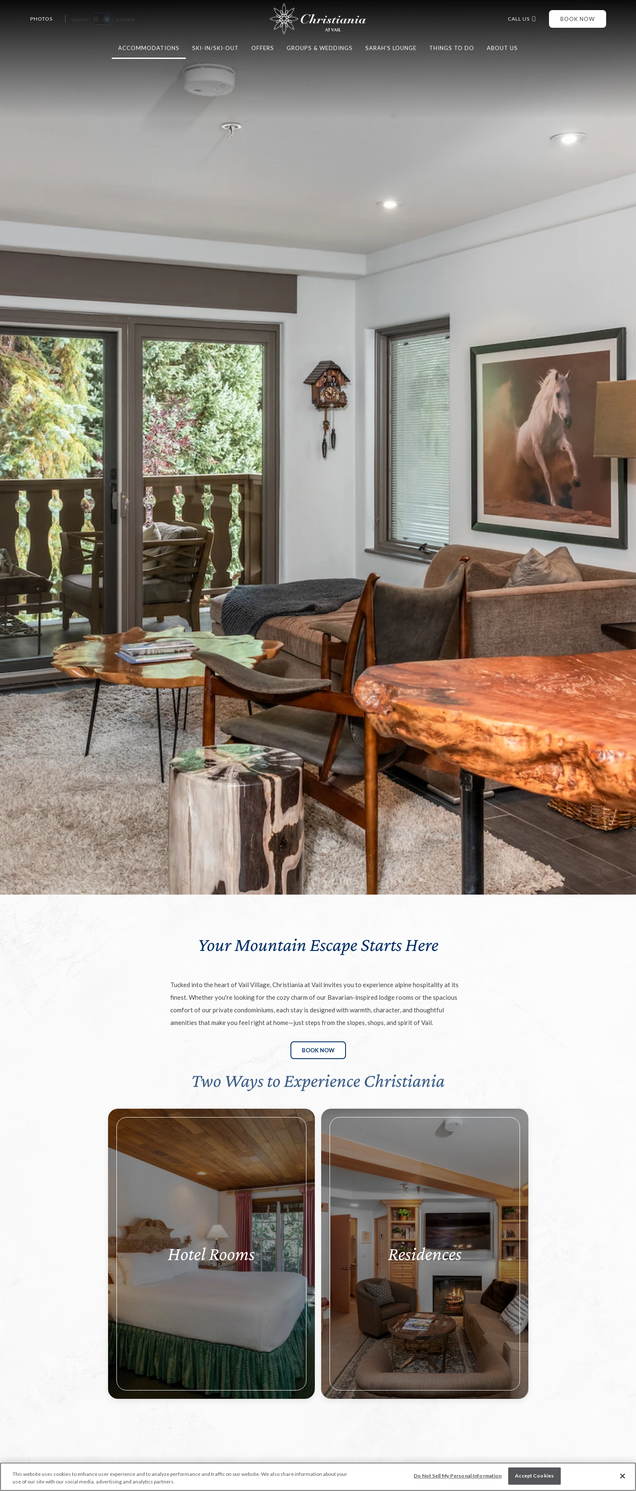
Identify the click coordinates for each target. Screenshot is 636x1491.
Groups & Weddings (320, 48)
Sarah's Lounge (391, 48)
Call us (522, 19)
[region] (318, 1476)
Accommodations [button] (148, 48)
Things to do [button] (451, 48)
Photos (41, 19)
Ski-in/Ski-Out (215, 48)
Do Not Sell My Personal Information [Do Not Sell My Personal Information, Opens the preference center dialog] (457, 1475)
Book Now (577, 19)
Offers (262, 48)
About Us (502, 48)
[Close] (622, 1476)
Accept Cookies (534, 1475)
